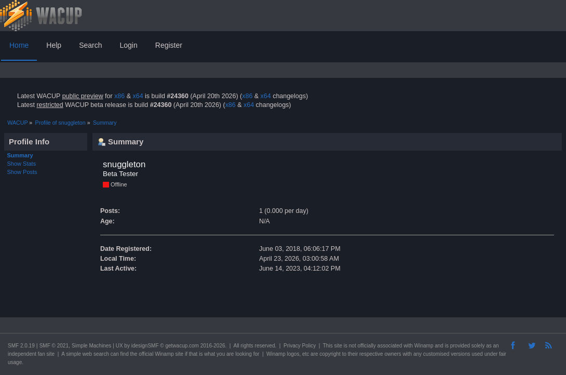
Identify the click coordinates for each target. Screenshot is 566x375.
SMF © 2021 (54, 346)
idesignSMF (145, 346)
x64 (137, 96)
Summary (20, 155)
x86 (119, 96)
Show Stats (21, 163)
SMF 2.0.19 (21, 346)
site (338, 346)
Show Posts (22, 172)
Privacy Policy (300, 346)
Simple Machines (91, 346)
